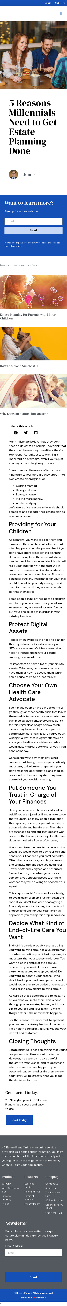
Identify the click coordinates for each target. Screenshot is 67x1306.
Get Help (60, 2)
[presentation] (31, 1265)
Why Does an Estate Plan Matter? (24, 413)
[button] (61, 13)
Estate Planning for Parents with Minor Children (28, 316)
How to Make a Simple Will (19, 366)
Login (48, 2)
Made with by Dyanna (33, 1297)
